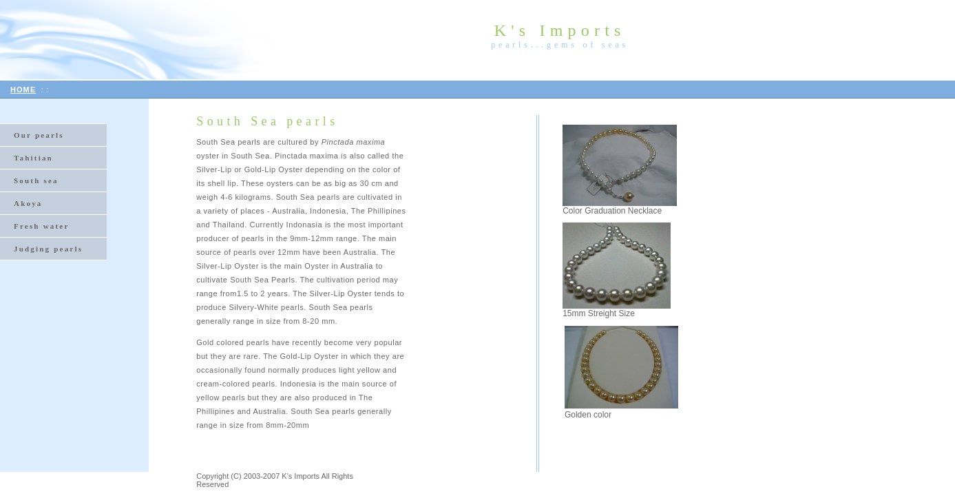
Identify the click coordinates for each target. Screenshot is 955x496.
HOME (23, 89)
